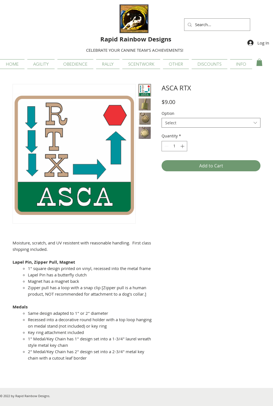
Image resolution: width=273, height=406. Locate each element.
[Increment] (182, 146)
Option (168, 113)
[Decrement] (165, 146)
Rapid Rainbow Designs (135, 39)
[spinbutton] (174, 146)
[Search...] (216, 25)
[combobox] (211, 123)
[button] (41, 64)
